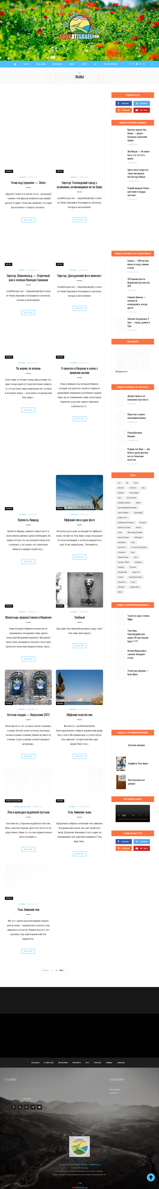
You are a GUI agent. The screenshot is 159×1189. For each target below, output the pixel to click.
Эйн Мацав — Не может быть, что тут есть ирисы (138, 155)
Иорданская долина (13, 801)
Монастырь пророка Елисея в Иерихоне (28, 617)
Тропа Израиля (110, 64)
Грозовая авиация (136, 745)
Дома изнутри (115, 1089)
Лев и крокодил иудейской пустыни (28, 812)
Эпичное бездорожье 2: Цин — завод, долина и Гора (138, 322)
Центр (84, 64)
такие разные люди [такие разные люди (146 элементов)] (135, 577)
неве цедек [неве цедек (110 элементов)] (121, 542)
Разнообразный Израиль (134, 434)
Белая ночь (114, 1093)
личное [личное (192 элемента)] (138, 528)
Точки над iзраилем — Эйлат (28, 182)
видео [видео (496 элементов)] (138, 503)
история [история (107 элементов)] (142, 523)
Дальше (28, 220)
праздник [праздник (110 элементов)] (138, 562)
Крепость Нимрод (28, 519)
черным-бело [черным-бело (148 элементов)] (134, 587)
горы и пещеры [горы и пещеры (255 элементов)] (123, 513)
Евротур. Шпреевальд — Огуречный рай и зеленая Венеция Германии (28, 277)
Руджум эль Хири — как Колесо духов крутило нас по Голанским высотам (138, 454)
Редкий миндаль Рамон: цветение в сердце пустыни (138, 191)
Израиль (9, 171)
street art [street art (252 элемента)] (133, 488)
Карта (26, 64)
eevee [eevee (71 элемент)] (135, 483)
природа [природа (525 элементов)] (121, 567)
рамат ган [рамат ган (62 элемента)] (136, 572)
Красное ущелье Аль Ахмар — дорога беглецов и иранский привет (137, 135)
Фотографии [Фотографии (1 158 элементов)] (134, 493)
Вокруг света (65, 70)
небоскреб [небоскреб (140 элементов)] (138, 537)
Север (71, 64)
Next (63, 970)
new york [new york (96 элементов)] (121, 488)
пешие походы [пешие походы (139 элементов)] (123, 557)
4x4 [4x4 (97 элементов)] (119, 483)
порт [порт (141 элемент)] (135, 557)
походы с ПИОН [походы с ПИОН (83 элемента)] (123, 562)
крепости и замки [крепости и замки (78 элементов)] (124, 528)
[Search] (152, 64)
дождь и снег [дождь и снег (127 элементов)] (122, 518)
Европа (59, 171)
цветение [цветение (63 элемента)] (121, 587)
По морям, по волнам (28, 368)
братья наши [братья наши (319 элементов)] (131, 498)
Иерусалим (57, 64)
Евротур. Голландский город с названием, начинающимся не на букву (79, 184)
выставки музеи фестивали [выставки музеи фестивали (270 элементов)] (127, 508)
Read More (27, 1099)
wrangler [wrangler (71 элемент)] (121, 493)
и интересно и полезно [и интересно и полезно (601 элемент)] (126, 523)
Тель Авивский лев (28, 909)
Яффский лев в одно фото (79, 519)
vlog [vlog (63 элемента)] (143, 488)
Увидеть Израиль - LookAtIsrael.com (88, 1165)
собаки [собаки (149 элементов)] (120, 577)
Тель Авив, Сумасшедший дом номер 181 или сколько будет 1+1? (138, 636)
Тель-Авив (40, 64)
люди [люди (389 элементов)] (120, 532)
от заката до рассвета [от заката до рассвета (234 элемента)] (138, 547)
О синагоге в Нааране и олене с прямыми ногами (79, 370)
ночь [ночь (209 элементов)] (133, 542)
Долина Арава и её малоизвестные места (137, 397)
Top (79, 1183)
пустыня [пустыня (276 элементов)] (133, 567)
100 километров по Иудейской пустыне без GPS (138, 282)
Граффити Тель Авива (138, 763)
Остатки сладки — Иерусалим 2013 (28, 714)
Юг (95, 64)
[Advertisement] (54, 113)
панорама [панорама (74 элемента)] (121, 552)
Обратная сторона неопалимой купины (136, 416)
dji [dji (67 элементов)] (127, 483)
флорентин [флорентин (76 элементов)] (122, 582)
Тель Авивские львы (79, 812)
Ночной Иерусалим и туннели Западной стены (136, 654)
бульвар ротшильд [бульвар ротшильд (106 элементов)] (124, 503)
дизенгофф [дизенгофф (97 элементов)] (138, 513)
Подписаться (122, 371)
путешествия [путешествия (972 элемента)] (122, 572)
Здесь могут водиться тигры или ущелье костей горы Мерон (137, 173)
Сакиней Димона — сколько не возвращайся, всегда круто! (137, 302)
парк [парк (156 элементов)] (132, 552)
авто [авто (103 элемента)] (119, 498)
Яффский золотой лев (79, 714)
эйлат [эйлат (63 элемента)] (120, 592)
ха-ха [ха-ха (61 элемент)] (133, 582)
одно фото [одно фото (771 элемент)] (122, 547)
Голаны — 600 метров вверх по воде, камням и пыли (138, 264)
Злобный (79, 617)
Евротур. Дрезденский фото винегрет (79, 275)
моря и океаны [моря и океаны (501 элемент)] (123, 537)
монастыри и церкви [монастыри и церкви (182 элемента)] (135, 532)
